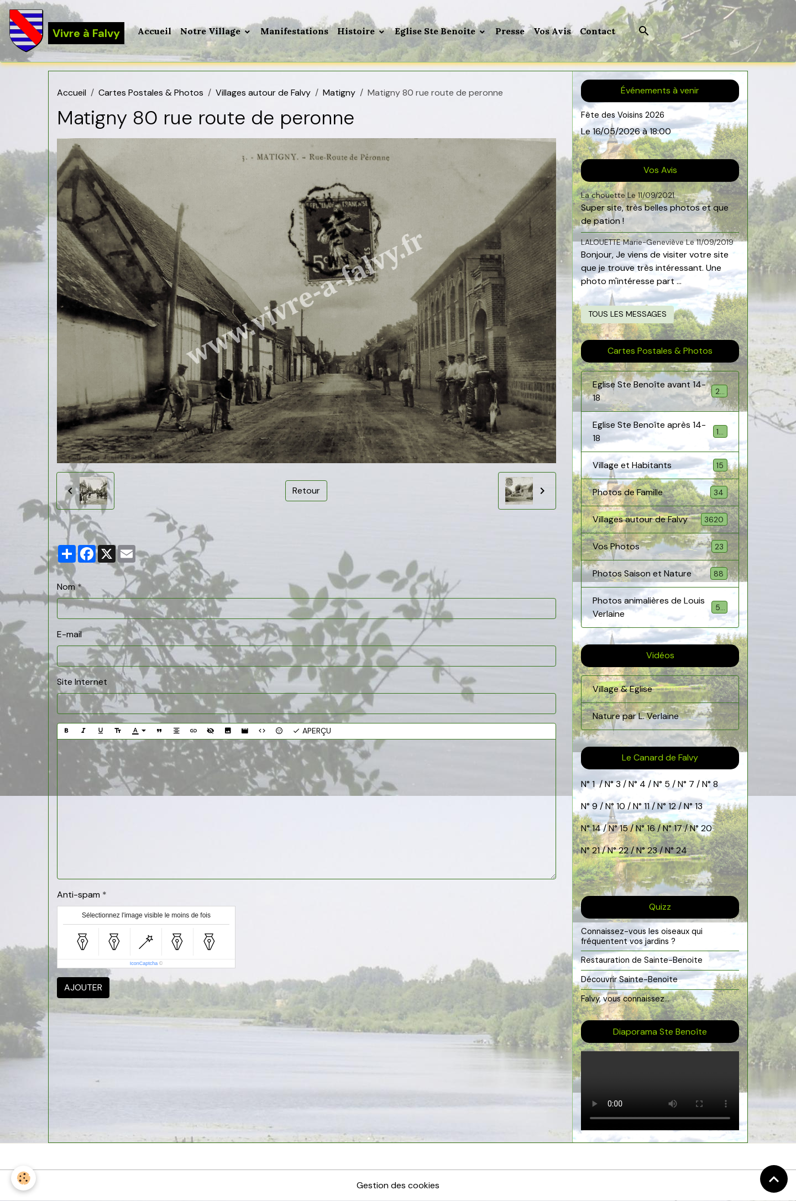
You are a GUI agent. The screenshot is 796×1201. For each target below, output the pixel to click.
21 (597, 850)
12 (673, 806)
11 (646, 806)
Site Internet (82, 682)
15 (623, 828)
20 (705, 828)
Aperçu (311, 731)
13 (699, 806)
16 (651, 828)
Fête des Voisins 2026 (622, 114)
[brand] (66, 31)
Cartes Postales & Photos (150, 92)
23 (652, 850)
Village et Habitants (660, 465)
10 (619, 806)
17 (678, 828)
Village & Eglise (622, 689)
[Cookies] (23, 1178)
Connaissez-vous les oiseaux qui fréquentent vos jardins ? (642, 936)
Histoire (357, 30)
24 (680, 850)
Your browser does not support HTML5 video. (660, 1090)
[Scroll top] (774, 1179)
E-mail (69, 634)
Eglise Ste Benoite (436, 30)
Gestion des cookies (398, 1185)
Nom (66, 586)
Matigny (339, 92)
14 (596, 828)
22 (622, 850)
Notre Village (211, 30)
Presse (510, 30)
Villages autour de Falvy (263, 92)
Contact (597, 30)
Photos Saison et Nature (660, 573)
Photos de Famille (660, 492)
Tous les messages (627, 314)
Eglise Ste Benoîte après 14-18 (660, 431)
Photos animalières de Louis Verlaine (660, 607)
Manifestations (294, 30)
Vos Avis (552, 30)
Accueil (154, 30)
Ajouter (83, 987)
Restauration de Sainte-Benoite (642, 960)
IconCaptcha (144, 963)
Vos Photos (660, 546)
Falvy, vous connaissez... (625, 998)
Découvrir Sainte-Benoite (629, 979)
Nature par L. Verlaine (636, 716)
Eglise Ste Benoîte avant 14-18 (660, 391)
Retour (306, 490)
